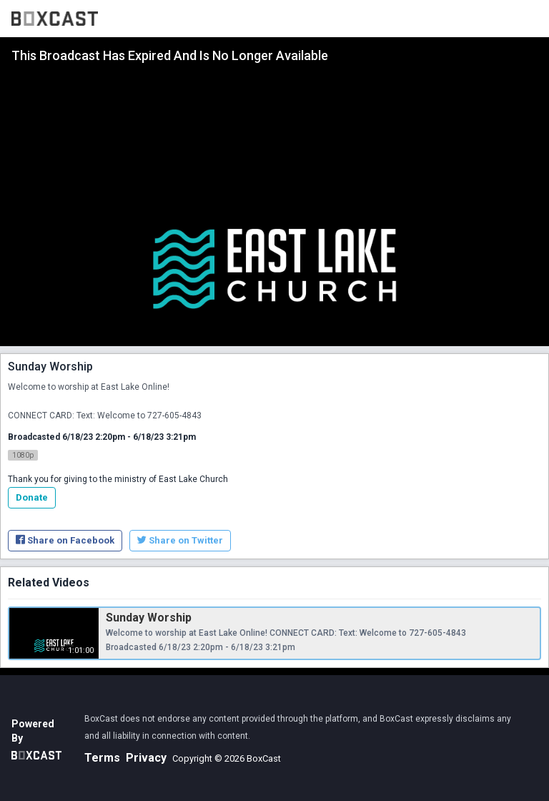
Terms (102, 758)
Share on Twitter (180, 540)
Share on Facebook (65, 540)
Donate (32, 497)
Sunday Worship (149, 617)
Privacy (146, 758)
